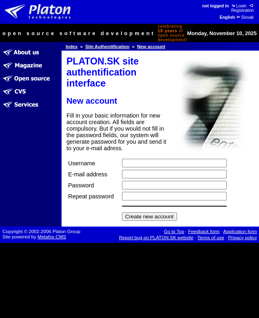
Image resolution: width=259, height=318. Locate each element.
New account (151, 46)
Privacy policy (242, 237)
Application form (240, 231)
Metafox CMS (52, 236)
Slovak (245, 17)
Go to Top (174, 231)
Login (238, 6)
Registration (243, 8)
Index (71, 46)
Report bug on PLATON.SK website (156, 237)
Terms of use (210, 237)
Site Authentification (107, 46)
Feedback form (203, 231)
